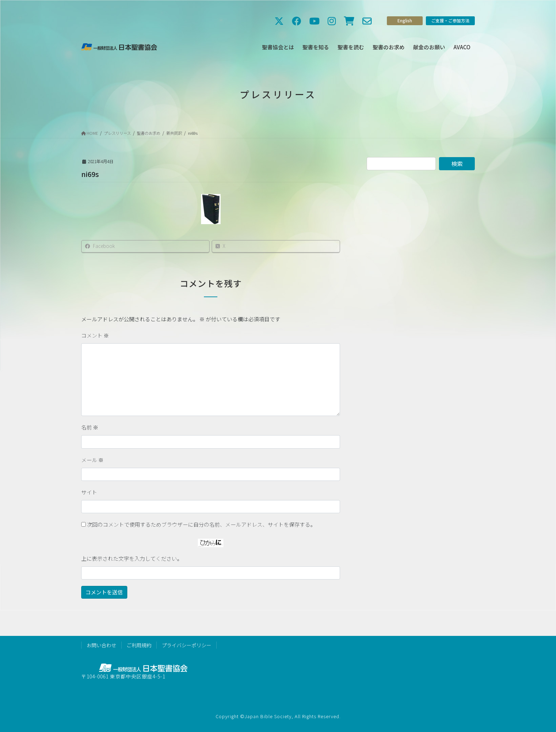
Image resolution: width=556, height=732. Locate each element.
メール (92, 460)
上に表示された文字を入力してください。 (131, 558)
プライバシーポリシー (186, 645)
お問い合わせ (101, 645)
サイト (89, 492)
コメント (95, 335)
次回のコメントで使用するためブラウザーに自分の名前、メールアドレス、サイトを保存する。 (201, 524)
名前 (89, 427)
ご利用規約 (139, 645)
